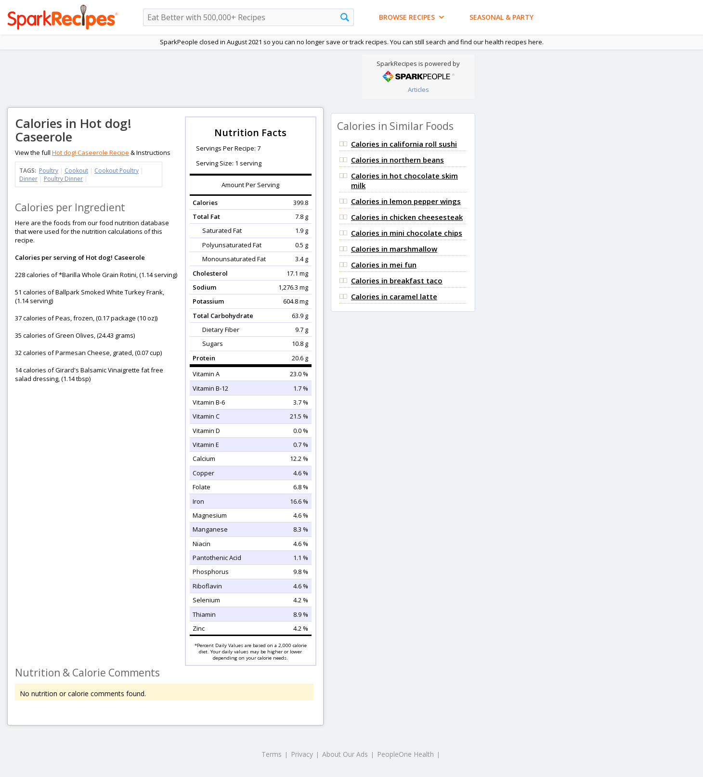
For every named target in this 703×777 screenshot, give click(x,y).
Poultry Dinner (63, 179)
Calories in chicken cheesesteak (407, 217)
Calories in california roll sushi (404, 144)
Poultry (48, 170)
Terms (271, 754)
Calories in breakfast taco (397, 280)
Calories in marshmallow (394, 249)
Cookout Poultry (116, 170)
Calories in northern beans (397, 160)
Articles (418, 89)
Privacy (302, 754)
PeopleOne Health (405, 754)
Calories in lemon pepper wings (406, 201)
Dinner (28, 179)
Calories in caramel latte (394, 296)
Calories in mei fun (384, 264)
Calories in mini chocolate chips (406, 233)
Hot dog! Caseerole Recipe (90, 152)
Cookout (76, 170)
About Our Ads (345, 754)
